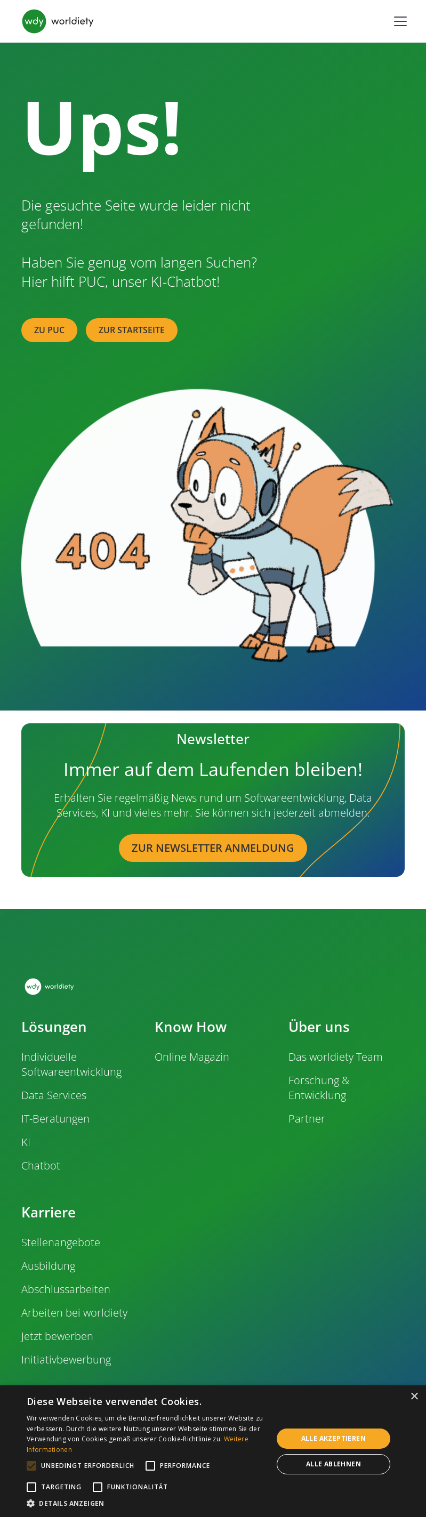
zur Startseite (132, 330)
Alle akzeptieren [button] (333, 1438)
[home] (58, 21)
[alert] (213, 1451)
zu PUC (49, 330)
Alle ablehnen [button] (333, 1463)
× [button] (414, 1397)
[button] (398, 21)
